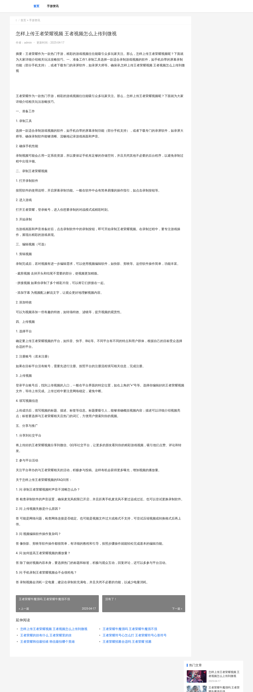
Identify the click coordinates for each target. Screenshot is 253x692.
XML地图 (81, 685)
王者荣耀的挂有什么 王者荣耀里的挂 (46, 647)
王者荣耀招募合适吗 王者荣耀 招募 (121, 653)
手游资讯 (53, 6)
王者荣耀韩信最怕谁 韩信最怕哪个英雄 (47, 653)
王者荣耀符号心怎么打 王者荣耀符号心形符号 (129, 647)
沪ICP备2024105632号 (64, 685)
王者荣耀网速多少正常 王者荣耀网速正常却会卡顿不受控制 (224, 290)
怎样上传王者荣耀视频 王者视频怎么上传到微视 (53, 640)
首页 (36, 6)
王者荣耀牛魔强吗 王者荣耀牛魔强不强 (124, 640)
